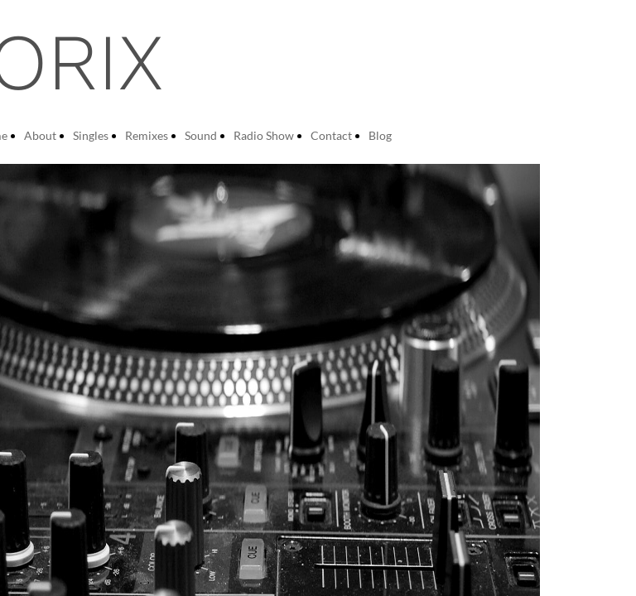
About (40, 135)
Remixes (146, 135)
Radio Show (264, 135)
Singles (90, 135)
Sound (201, 135)
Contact (331, 135)
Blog (380, 135)
